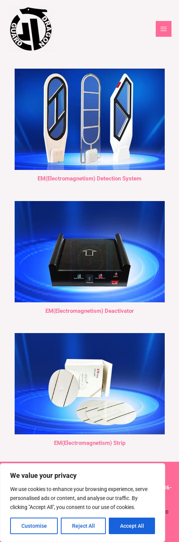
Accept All (132, 526)
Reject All (83, 526)
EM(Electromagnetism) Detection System (89, 178)
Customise (34, 526)
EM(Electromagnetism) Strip (89, 443)
